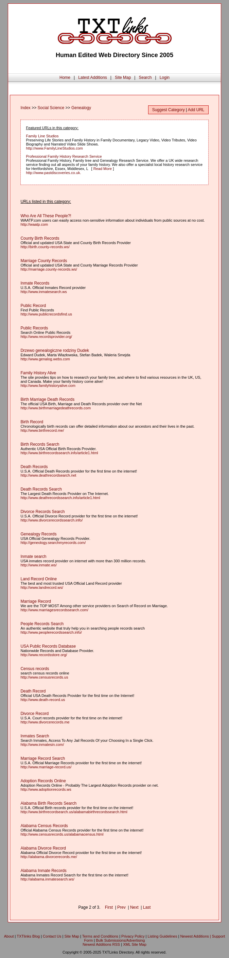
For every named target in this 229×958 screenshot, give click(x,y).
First (109, 907)
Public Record (33, 305)
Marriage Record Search (42, 758)
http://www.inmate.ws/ (38, 565)
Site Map (123, 77)
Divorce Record (34, 713)
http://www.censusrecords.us (44, 677)
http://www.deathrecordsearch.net (48, 475)
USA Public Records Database (48, 646)
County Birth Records (39, 238)
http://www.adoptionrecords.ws (45, 789)
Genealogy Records (38, 534)
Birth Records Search (39, 444)
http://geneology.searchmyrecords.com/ (53, 543)
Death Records (34, 466)
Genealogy (81, 107)
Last (147, 907)
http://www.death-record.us (42, 700)
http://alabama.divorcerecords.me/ (48, 857)
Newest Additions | (196, 936)
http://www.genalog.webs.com (45, 359)
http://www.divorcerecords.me (44, 722)
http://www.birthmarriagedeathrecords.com (55, 408)
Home (64, 77)
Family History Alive (38, 373)
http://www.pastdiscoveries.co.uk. (53, 173)
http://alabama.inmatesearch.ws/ (47, 879)
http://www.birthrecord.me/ (42, 430)
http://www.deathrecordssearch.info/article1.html (60, 498)
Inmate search (33, 556)
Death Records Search (40, 489)
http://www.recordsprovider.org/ (46, 337)
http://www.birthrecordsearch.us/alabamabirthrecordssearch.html (73, 812)
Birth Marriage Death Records (47, 399)
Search (145, 77)
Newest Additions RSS (101, 944)
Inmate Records (34, 283)
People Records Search (42, 623)
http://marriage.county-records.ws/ (48, 269)
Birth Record (31, 422)
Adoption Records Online (43, 781)
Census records (34, 668)
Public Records (34, 328)
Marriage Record (35, 601)
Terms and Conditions (100, 936)
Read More (102, 169)
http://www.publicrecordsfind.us (46, 314)
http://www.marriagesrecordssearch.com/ (54, 610)
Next (134, 907)
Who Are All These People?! (45, 215)
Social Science (51, 107)
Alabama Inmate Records (43, 870)
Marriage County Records (43, 260)
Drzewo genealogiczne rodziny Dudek (54, 350)
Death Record (33, 691)
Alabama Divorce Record (43, 848)
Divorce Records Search (42, 511)
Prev (121, 907)
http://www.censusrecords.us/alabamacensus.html (61, 834)
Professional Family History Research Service (64, 156)
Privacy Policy (132, 936)
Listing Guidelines (162, 936)
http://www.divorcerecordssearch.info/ (51, 520)
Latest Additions (92, 77)
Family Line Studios (42, 136)
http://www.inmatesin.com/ (42, 744)
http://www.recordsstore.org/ (43, 655)
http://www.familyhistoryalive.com (47, 385)
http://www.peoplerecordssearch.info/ (51, 632)
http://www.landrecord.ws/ (41, 587)
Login (165, 77)
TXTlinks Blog (28, 936)
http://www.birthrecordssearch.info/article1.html (59, 453)
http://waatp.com (34, 224)
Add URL (196, 109)
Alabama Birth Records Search (48, 803)
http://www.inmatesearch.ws (43, 292)
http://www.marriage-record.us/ (45, 767)
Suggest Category (168, 109)
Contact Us (52, 936)
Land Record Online (38, 579)
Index (25, 107)
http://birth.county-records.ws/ (44, 247)
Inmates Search (34, 736)
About (9, 936)
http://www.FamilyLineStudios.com (54, 148)
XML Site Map (134, 944)
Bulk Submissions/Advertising (120, 940)
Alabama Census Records (44, 825)
